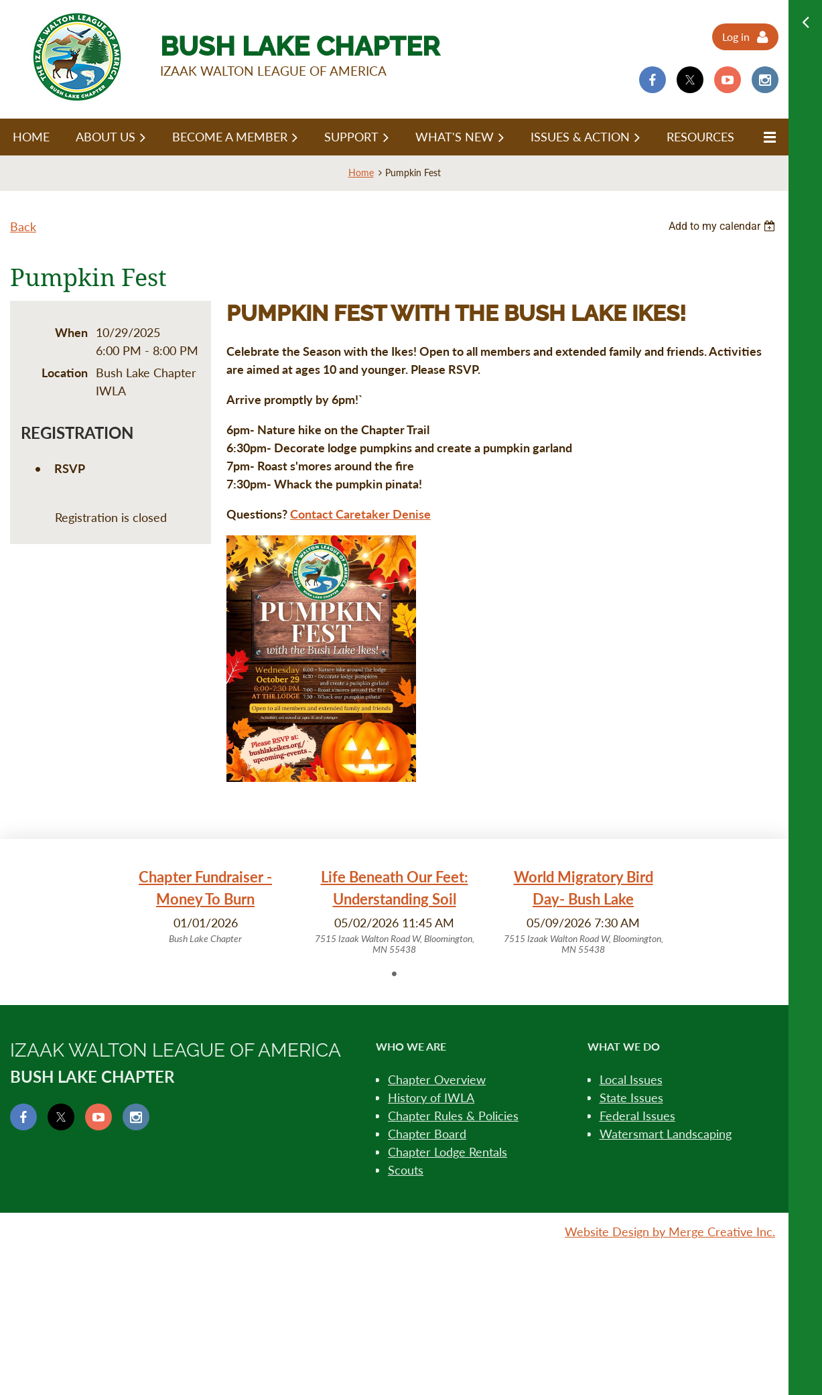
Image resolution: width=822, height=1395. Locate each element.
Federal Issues (637, 1115)
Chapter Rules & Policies (453, 1115)
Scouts (405, 1169)
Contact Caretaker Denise (360, 514)
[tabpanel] (205, 906)
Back (23, 226)
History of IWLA (431, 1097)
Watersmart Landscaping (666, 1133)
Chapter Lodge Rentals (447, 1151)
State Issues (631, 1097)
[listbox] (723, 226)
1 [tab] (394, 973)
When (71, 332)
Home (361, 172)
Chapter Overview (437, 1079)
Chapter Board (427, 1133)
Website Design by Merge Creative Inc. (670, 1231)
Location (65, 372)
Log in (736, 36)
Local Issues (631, 1079)
